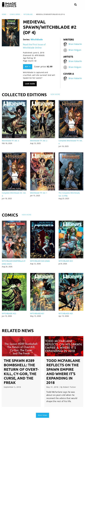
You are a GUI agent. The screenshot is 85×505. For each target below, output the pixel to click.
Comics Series (15, 14)
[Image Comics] (9, 4)
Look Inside (30, 83)
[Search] (75, 4)
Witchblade (28, 14)
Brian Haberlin (75, 44)
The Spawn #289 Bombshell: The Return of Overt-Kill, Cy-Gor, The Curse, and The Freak (21, 371)
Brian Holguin (75, 50)
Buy (27, 66)
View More (55, 94)
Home (4, 14)
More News (42, 415)
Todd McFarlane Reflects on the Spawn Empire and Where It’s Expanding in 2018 (63, 371)
